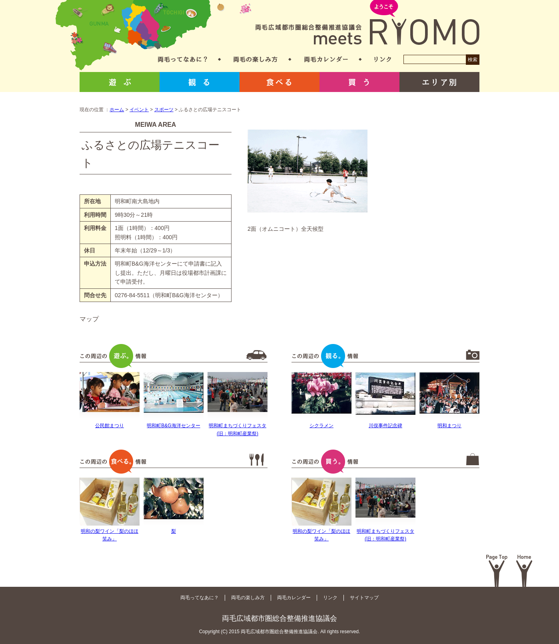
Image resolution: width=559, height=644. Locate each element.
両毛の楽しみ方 (255, 59)
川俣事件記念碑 (385, 425)
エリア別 (439, 82)
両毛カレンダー (326, 59)
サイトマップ (364, 597)
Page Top (497, 571)
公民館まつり (109, 425)
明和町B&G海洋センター (173, 425)
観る (200, 82)
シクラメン (321, 425)
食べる (279, 82)
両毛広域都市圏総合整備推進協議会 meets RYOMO (367, 23)
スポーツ (164, 109)
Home (524, 571)
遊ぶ (120, 82)
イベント (139, 109)
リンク (382, 59)
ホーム (117, 109)
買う (359, 82)
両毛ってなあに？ (183, 59)
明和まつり (449, 425)
